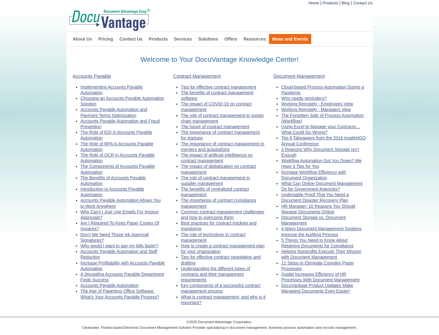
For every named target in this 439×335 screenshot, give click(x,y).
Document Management (299, 76)
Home (313, 3)
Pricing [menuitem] (105, 38)
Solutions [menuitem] (208, 38)
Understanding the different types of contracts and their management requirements (215, 274)
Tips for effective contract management (218, 87)
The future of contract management (215, 126)
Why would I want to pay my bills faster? (119, 245)
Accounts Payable (92, 76)
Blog (346, 3)
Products (330, 3)
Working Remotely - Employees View (317, 103)
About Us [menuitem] (82, 38)
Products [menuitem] (158, 38)
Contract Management (197, 76)
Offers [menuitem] (230, 38)
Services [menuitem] (183, 38)
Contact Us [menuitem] (130, 38)
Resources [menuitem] (254, 38)
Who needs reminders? (304, 98)
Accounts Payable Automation (110, 285)
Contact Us (362, 3)
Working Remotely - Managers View (316, 109)
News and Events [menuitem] (290, 38)
